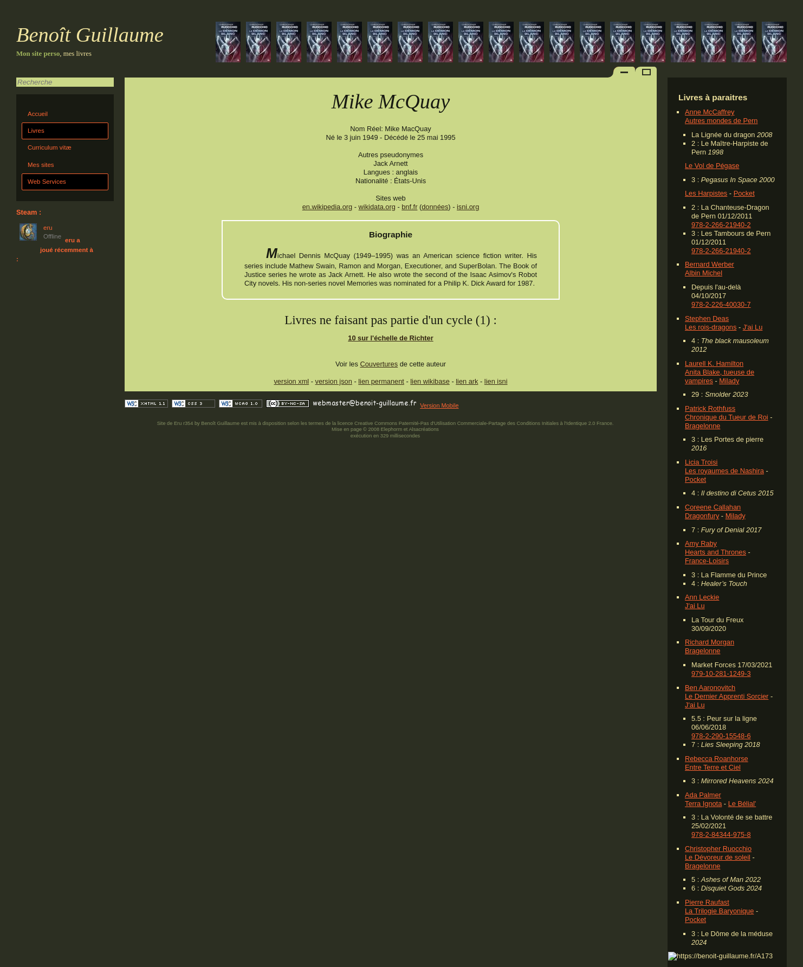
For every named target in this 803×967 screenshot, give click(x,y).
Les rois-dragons (710, 327)
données (435, 207)
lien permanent (381, 381)
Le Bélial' (742, 804)
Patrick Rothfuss (710, 408)
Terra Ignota (703, 804)
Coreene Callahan (713, 507)
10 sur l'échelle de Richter (390, 338)
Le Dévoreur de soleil (717, 857)
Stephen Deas (707, 318)
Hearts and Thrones (715, 552)
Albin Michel (703, 273)
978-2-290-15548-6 (721, 736)
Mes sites (41, 165)
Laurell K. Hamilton (714, 363)
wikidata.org (377, 207)
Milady (729, 381)
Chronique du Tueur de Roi (726, 417)
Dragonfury (702, 516)
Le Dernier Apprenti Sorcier (726, 696)
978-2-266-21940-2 (721, 225)
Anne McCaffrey (710, 112)
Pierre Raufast (707, 902)
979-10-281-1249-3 (721, 673)
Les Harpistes (706, 193)
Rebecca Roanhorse (716, 759)
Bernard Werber (709, 264)
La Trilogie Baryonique (719, 911)
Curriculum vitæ (50, 147)
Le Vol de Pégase (712, 166)
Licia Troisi (701, 462)
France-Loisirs (707, 561)
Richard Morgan (709, 642)
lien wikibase (430, 381)
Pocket (744, 193)
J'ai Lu (753, 327)
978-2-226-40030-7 (721, 304)
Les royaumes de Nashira (724, 471)
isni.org (468, 207)
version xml (291, 381)
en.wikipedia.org (327, 207)
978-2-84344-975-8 (721, 834)
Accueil (38, 114)
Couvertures (379, 364)
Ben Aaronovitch (710, 688)
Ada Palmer (703, 795)
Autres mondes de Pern (721, 121)
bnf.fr (409, 207)
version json (333, 381)
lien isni (496, 381)
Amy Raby (701, 543)
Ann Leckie (702, 597)
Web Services (47, 181)
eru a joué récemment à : (54, 249)
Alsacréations (423, 429)
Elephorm (392, 429)
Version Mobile (439, 405)
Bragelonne (702, 426)
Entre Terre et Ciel (713, 767)
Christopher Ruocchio (718, 848)
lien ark (467, 381)
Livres (36, 130)
